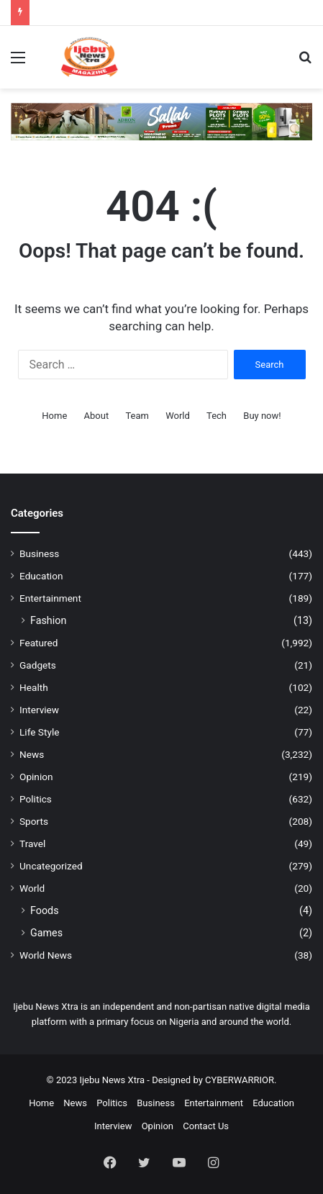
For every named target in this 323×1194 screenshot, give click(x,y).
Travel (32, 843)
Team (137, 415)
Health (33, 687)
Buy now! (262, 415)
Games (46, 933)
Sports (33, 821)
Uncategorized (51, 866)
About (96, 415)
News (31, 754)
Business (39, 553)
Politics (35, 799)
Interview (39, 709)
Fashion (48, 620)
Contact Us (206, 1126)
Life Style (39, 732)
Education (41, 576)
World (177, 415)
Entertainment (50, 598)
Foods (44, 910)
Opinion (36, 776)
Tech (216, 415)
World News (45, 955)
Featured (38, 642)
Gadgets (37, 665)
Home (54, 415)
